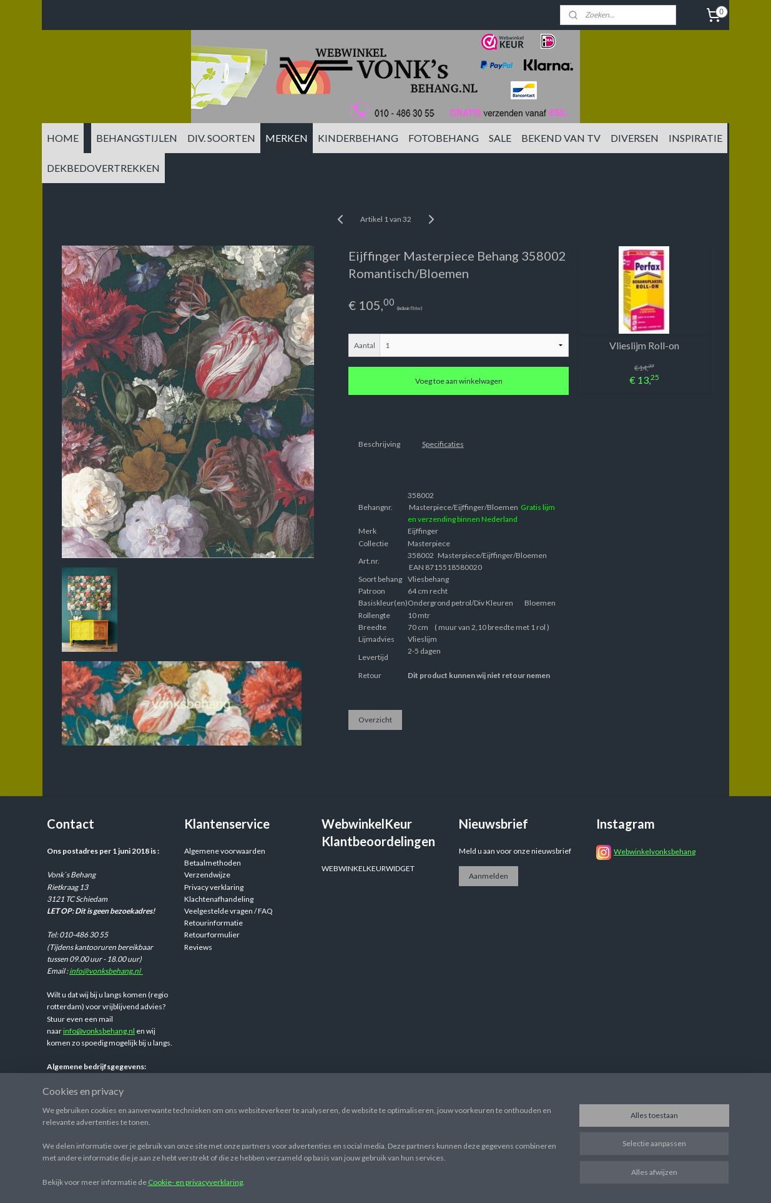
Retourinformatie (213, 922)
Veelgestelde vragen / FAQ (228, 911)
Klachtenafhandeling (218, 899)
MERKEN (286, 138)
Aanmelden (488, 876)
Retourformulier (212, 934)
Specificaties (442, 444)
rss (481, 1136)
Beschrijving (379, 444)
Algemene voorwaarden (224, 851)
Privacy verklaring (213, 887)
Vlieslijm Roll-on (644, 345)
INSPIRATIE (695, 138)
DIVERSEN (635, 138)
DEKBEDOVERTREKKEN (103, 168)
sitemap (459, 1136)
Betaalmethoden (212, 862)
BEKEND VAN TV (561, 138)
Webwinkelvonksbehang (654, 851)
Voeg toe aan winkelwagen (458, 381)
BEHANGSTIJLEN (136, 138)
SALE (500, 138)
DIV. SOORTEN (221, 138)
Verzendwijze (207, 874)
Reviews (198, 947)
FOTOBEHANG (443, 138)
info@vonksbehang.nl (106, 971)
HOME (63, 138)
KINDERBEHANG (358, 138)
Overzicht (374, 719)
